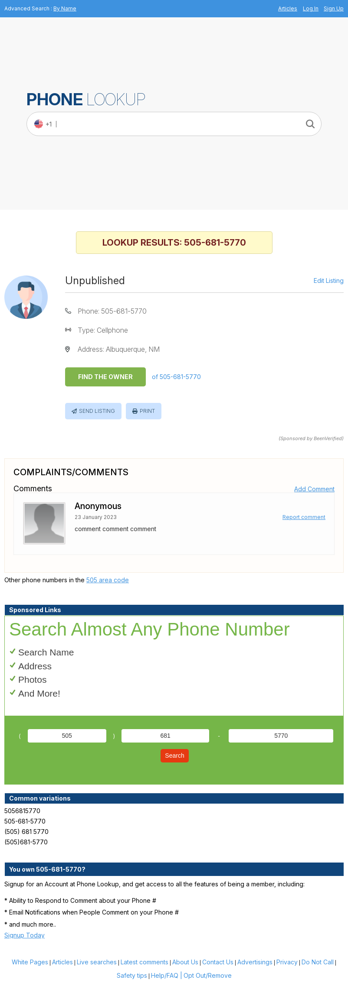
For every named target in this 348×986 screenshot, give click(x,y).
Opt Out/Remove (208, 975)
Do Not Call (318, 962)
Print (147, 411)
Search (174, 755)
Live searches (97, 962)
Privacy (287, 962)
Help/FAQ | (166, 975)
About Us (185, 962)
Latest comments (144, 962)
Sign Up (334, 8)
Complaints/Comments (70, 472)
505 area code (107, 580)
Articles (287, 8)
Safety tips (132, 975)
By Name (64, 8)
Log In (310, 8)
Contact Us (217, 962)
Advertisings (254, 962)
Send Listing (97, 411)
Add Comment (314, 489)
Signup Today (24, 935)
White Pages (30, 962)
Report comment (303, 517)
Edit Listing (329, 281)
